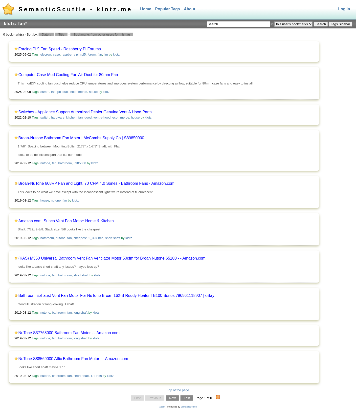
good (88, 117)
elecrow (45, 54)
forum (92, 54)
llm (106, 54)
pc (59, 92)
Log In (344, 9)
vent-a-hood (102, 117)
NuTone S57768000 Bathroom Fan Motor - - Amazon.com (68, 333)
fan (99, 54)
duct (66, 92)
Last (187, 398)
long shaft (81, 312)
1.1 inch (96, 376)
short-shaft (81, 376)
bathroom (65, 163)
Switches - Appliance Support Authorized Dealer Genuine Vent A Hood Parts (85, 112)
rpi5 (83, 54)
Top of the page (178, 390)
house (93, 92)
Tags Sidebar (340, 24)
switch (44, 117)
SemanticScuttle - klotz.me (75, 9)
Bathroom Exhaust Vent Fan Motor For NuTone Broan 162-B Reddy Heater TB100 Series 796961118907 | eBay (116, 295)
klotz (116, 54)
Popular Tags (167, 9)
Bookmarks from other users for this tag (102, 34)
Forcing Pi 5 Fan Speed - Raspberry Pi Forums (59, 49)
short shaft (112, 238)
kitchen (71, 117)
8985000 (80, 163)
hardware (58, 117)
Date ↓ (46, 34)
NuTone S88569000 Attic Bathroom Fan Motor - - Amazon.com (73, 359)
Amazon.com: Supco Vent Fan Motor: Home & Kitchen (66, 221)
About (189, 9)
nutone (45, 163)
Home (145, 9)
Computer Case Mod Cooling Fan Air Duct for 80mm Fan (68, 75)
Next (172, 398)
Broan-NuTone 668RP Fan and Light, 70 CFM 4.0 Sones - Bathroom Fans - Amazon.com (96, 183)
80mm (44, 92)
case (56, 54)
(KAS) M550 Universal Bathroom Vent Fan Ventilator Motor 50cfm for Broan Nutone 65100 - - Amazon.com (111, 258)
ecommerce (78, 92)
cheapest (80, 238)
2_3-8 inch (96, 238)
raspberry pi (70, 54)
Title (61, 34)
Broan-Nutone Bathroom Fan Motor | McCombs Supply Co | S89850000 (81, 138)
